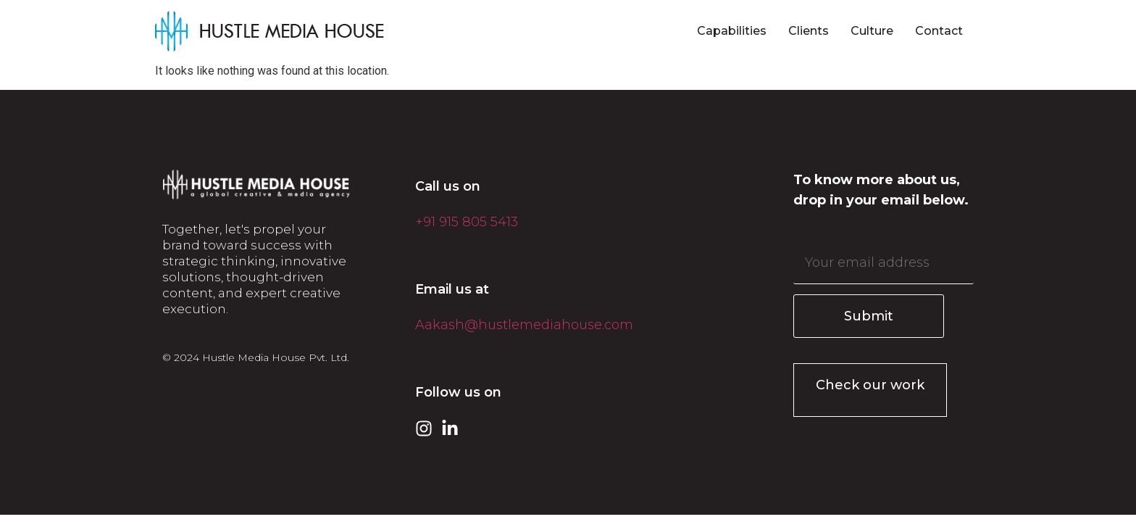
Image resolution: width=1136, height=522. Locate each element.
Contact (939, 31)
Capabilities (732, 31)
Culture (872, 31)
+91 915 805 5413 (466, 222)
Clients (808, 31)
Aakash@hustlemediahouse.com (524, 325)
